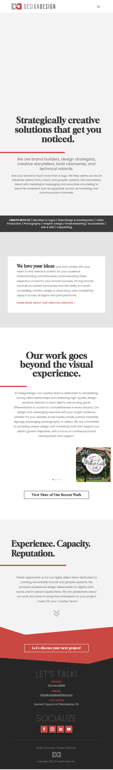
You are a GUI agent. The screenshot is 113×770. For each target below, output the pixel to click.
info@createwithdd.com (56, 696)
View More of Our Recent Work (56, 496)
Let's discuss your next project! (56, 650)
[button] (53, 481)
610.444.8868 (56, 687)
